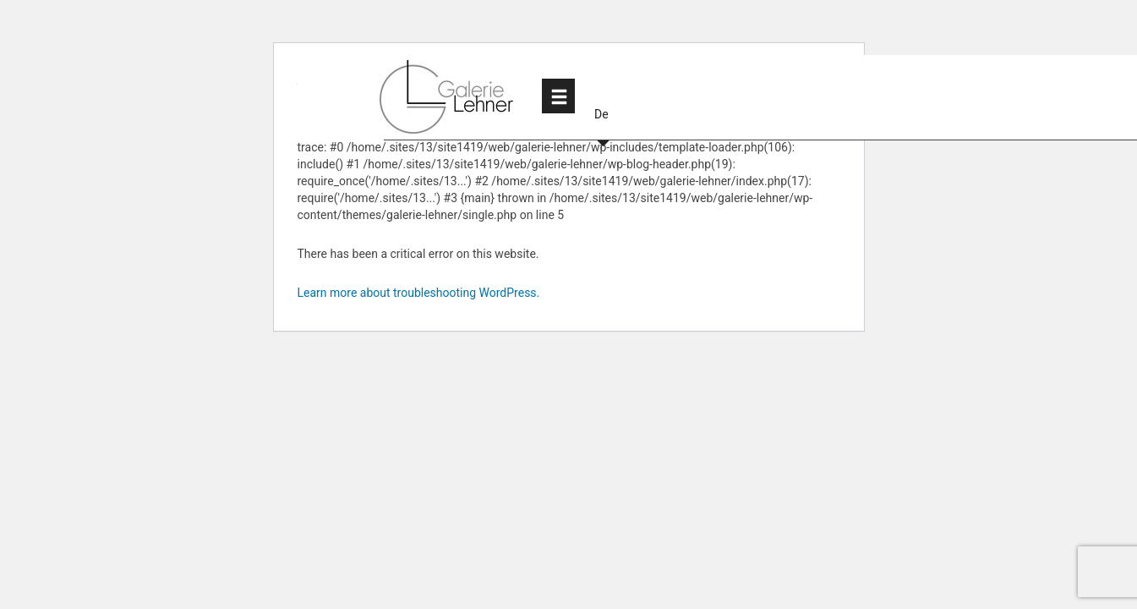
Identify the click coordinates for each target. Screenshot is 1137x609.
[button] (603, 96)
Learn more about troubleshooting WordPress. (419, 292)
